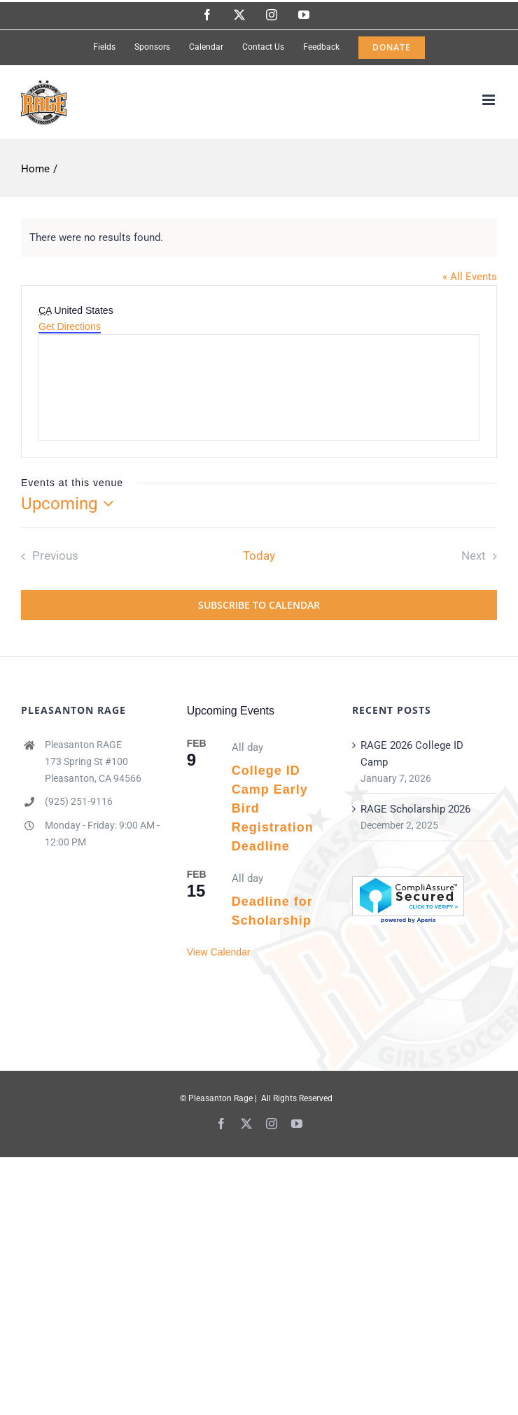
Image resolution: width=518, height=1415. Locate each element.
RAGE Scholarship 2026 (415, 809)
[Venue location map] (259, 387)
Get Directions (69, 326)
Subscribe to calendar (259, 605)
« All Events (469, 276)
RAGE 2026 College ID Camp (411, 753)
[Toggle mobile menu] (489, 99)
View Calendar (219, 952)
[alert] (259, 237)
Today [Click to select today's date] (259, 555)
